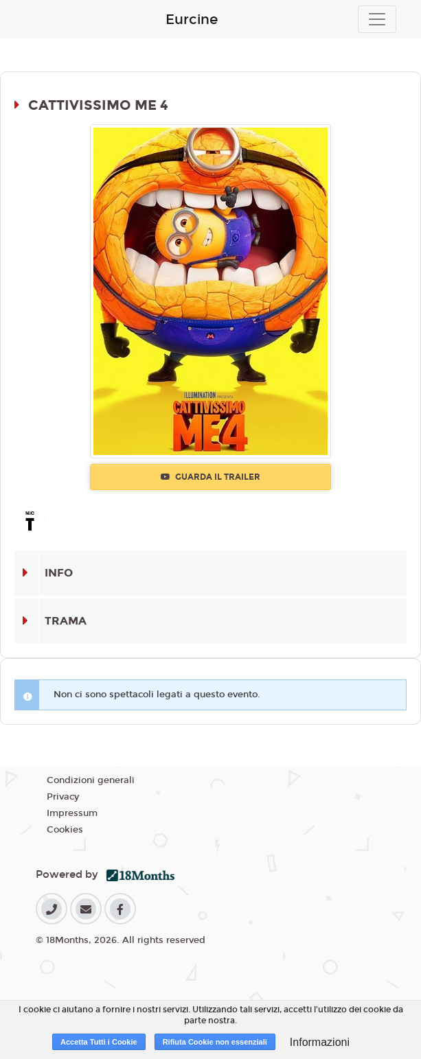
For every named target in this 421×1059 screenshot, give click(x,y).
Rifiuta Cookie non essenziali (215, 1042)
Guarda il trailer (210, 477)
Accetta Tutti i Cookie (98, 1042)
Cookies (65, 829)
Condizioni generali (91, 780)
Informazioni (320, 1042)
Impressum (72, 813)
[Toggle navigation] (377, 19)
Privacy (63, 796)
